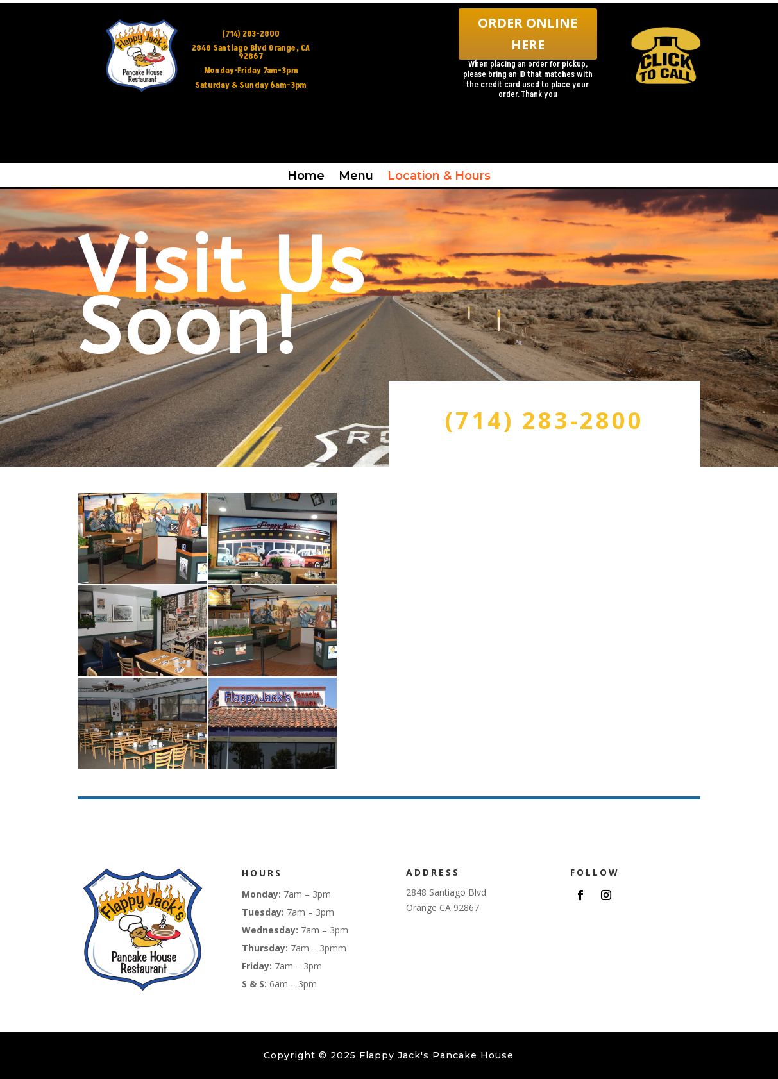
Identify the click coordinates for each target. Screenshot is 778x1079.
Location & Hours (439, 176)
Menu (356, 176)
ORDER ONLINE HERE (527, 33)
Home (306, 176)
